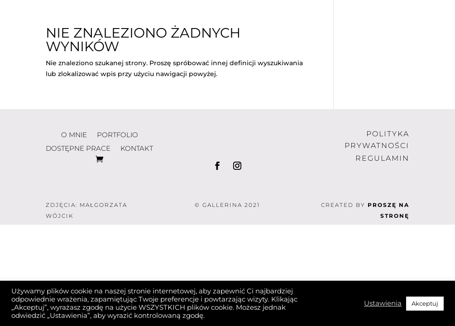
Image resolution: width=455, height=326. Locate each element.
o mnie (204, 8)
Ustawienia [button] (383, 303)
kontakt (303, 21)
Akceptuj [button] (425, 303)
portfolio (272, 8)
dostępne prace (371, 8)
